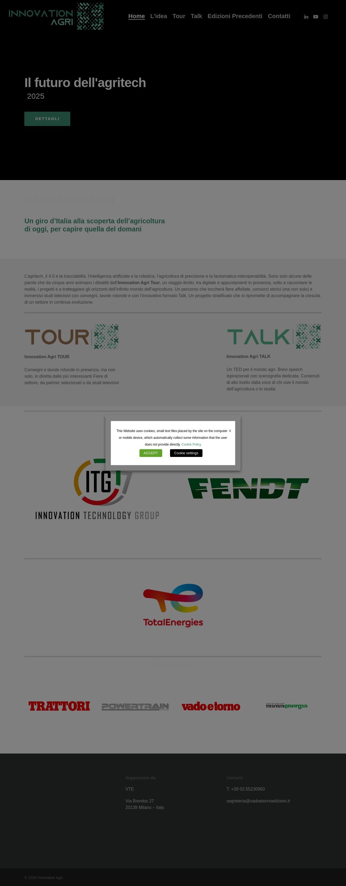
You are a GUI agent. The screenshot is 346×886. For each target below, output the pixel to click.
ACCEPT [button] (151, 453)
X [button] (230, 431)
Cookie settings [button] (186, 453)
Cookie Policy (191, 444)
